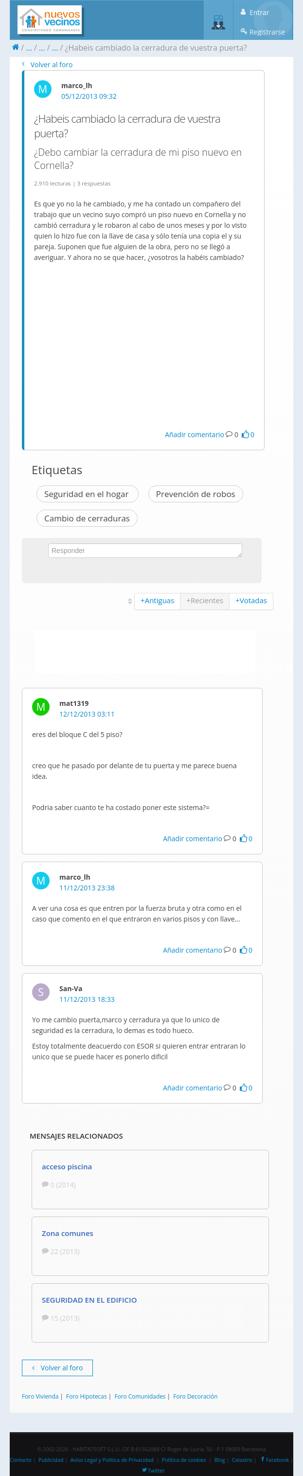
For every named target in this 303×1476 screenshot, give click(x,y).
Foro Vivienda (40, 1396)
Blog (219, 1460)
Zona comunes (67, 1233)
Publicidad (51, 1460)
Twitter (153, 1470)
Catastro (242, 1460)
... (29, 47)
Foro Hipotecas (86, 1396)
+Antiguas (157, 600)
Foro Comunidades (139, 1396)
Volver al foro (47, 64)
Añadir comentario (194, 434)
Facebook (274, 1460)
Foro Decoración (195, 1396)
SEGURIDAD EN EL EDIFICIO (89, 1300)
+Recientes (204, 600)
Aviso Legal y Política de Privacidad (112, 1460)
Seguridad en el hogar (87, 493)
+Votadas (251, 600)
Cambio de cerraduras (87, 518)
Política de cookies (184, 1460)
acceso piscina (67, 1166)
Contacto (21, 1460)
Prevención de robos (195, 493)
